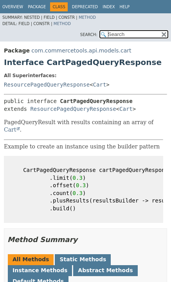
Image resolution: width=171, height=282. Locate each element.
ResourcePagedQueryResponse (47, 84)
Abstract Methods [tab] (105, 270)
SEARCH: (88, 35)
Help (125, 7)
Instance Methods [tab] (40, 270)
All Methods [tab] (31, 259)
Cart (99, 84)
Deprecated (85, 7)
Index (109, 7)
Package (37, 7)
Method (87, 17)
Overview (12, 7)
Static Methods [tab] (82, 259)
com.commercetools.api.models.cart (81, 50)
